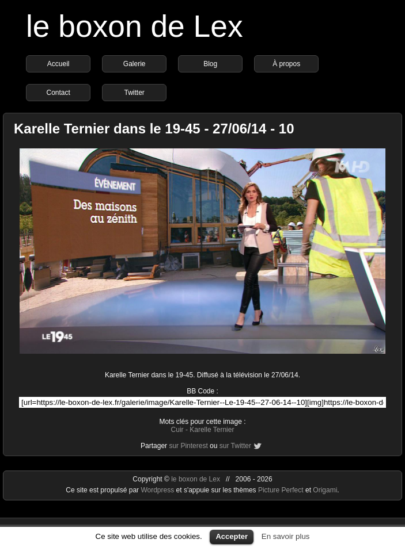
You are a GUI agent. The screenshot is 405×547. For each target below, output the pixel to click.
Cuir (177, 430)
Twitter (134, 93)
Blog (210, 64)
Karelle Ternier (212, 430)
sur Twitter (235, 446)
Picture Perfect (281, 490)
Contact (58, 93)
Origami (325, 490)
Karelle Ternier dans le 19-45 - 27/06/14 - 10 (154, 128)
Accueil (58, 64)
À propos (286, 64)
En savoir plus (286, 536)
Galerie (134, 64)
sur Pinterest (188, 446)
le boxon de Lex (134, 26)
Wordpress (158, 490)
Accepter (231, 536)
